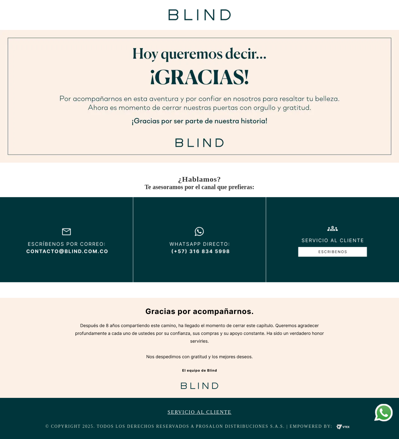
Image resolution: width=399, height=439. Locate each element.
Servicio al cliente (200, 412)
